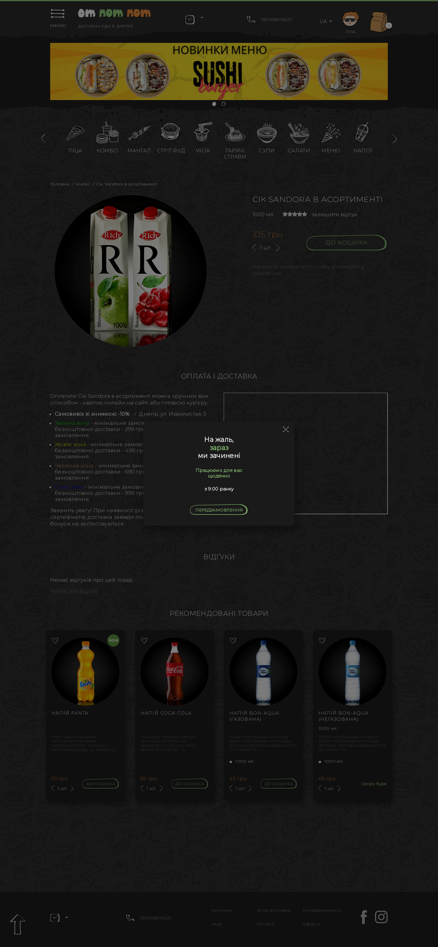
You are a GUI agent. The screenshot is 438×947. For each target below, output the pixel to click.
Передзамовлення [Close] (219, 510)
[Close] (286, 430)
